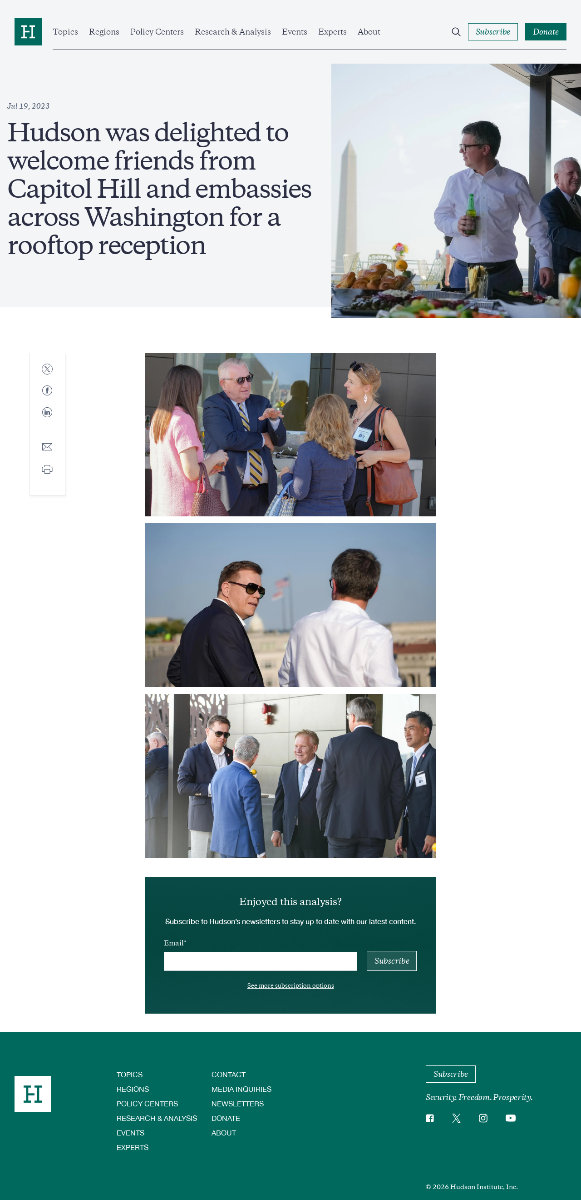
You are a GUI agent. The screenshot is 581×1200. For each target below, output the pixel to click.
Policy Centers (157, 31)
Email (174, 943)
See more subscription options (290, 985)
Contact (229, 1074)
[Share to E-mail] (47, 447)
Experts (332, 31)
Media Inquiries (241, 1089)
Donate (226, 1118)
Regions (104, 31)
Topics (65, 31)
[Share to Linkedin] (47, 419)
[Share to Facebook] (47, 391)
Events (294, 31)
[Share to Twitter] (47, 370)
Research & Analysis (233, 31)
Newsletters (238, 1103)
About (369, 31)
